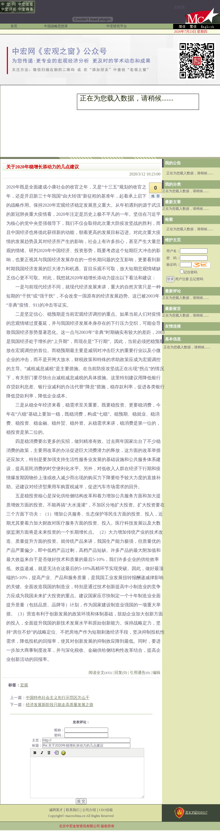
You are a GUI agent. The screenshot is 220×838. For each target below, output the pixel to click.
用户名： (187, 251)
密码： (81, 735)
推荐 (156, 196)
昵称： (81, 730)
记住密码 (188, 272)
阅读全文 (100, 673)
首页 (14, 26)
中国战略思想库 (56, 26)
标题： (81, 745)
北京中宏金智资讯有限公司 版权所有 (86, 834)
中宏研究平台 (116, 26)
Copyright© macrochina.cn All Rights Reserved (81, 824)
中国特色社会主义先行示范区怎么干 (57, 697)
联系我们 (72, 818)
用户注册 (182, 279)
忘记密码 (196, 279)
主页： (81, 740)
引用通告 (140, 673)
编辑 (156, 673)
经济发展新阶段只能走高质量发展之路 (59, 705)
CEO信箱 (106, 818)
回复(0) (120, 673)
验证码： (179, 265)
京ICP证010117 (196, 820)
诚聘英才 (56, 818)
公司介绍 (89, 818)
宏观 (24, 685)
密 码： (187, 258)
